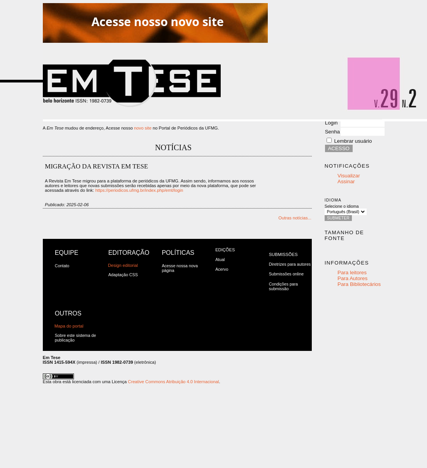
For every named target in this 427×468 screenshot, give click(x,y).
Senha (332, 132)
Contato (62, 265)
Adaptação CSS (123, 274)
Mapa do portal (69, 326)
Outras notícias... (294, 218)
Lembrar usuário (353, 141)
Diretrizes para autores (290, 264)
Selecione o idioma (342, 206)
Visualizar (348, 176)
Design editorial (123, 265)
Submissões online (286, 274)
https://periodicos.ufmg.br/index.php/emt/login (139, 190)
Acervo (221, 269)
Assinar (346, 181)
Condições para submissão (283, 286)
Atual (220, 259)
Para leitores (352, 272)
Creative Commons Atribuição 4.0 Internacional (173, 381)
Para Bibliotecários (359, 284)
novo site (142, 128)
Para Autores (352, 278)
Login (331, 123)
